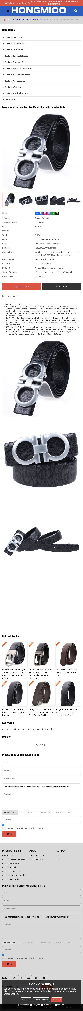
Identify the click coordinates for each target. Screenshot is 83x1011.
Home (8, 19)
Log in (19, 3)
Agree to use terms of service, (22, 827)
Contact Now (23, 286)
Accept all (57, 1000)
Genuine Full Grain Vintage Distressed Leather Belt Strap (67, 673)
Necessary (23, 1005)
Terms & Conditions (35, 828)
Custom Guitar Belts (10, 879)
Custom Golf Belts (9, 867)
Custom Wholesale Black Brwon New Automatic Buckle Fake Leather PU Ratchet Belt (40, 674)
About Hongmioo (36, 855)
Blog (58, 859)
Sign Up (26, 3)
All (13, 19)
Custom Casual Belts (10, 863)
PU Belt (23, 729)
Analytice (35, 1005)
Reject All (26, 1000)
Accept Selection (41, 1000)
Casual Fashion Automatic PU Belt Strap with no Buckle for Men (14, 712)
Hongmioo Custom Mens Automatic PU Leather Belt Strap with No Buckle (67, 712)
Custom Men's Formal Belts (13, 859)
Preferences (47, 1005)
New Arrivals (7, 855)
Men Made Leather (10, 729)
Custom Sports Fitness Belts (13, 875)
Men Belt (48, 729)
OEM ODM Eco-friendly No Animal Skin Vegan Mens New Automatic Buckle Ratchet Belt (14, 674)
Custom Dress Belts (22, 19)
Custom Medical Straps (11, 871)
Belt (30, 729)
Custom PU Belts (37, 19)
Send (9, 834)
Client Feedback (36, 859)
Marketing (60, 1005)
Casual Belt (38, 729)
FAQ (58, 855)
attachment (10, 812)
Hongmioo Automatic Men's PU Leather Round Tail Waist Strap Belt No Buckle (41, 712)
